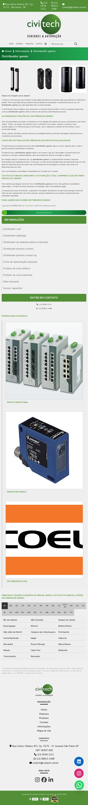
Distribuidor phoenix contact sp (20, 255)
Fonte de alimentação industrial (20, 262)
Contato (39, 44)
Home (11, 44)
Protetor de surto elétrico (16, 268)
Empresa (19, 44)
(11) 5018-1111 (44, 5)
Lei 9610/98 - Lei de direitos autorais (28, 673)
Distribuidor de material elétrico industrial (25, 242)
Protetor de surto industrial (17, 275)
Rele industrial (11, 281)
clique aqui (29, 205)
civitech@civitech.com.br (74, 6)
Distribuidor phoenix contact (18, 248)
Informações (22, 51)
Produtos (29, 44)
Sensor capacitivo (12, 288)
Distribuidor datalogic (14, 235)
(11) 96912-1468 (55, 5)
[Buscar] (76, 44)
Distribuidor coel (12, 229)
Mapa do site (44, 730)
